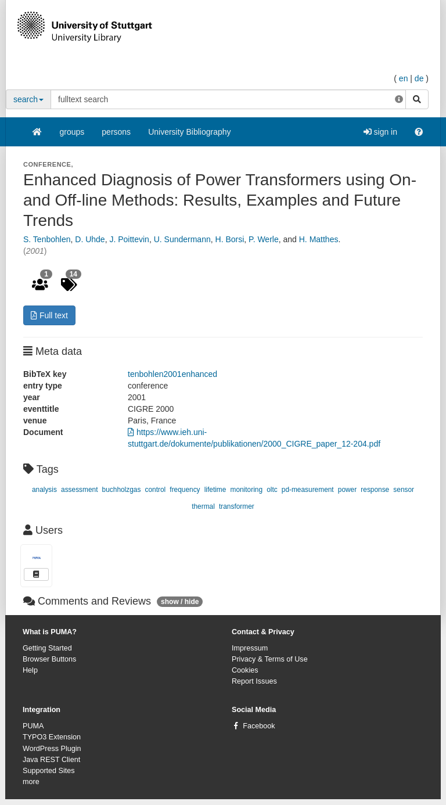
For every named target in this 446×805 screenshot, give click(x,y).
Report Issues (254, 681)
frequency (185, 490)
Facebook (259, 726)
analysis (44, 490)
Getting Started (47, 648)
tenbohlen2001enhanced (172, 374)
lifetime (215, 490)
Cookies (245, 670)
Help (30, 670)
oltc (272, 490)
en (403, 78)
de (419, 78)
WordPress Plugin (52, 749)
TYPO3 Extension (52, 737)
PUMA (33, 726)
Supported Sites (49, 771)
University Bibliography (189, 131)
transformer (236, 506)
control (155, 490)
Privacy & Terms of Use (270, 659)
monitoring (246, 490)
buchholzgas (121, 490)
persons (116, 131)
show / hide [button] (180, 602)
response (375, 490)
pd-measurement (308, 490)
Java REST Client (51, 760)
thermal (203, 506)
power (347, 490)
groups (72, 131)
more (31, 782)
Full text (49, 315)
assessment (79, 490)
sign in (380, 131)
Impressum (250, 648)
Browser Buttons (49, 659)
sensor (403, 490)
